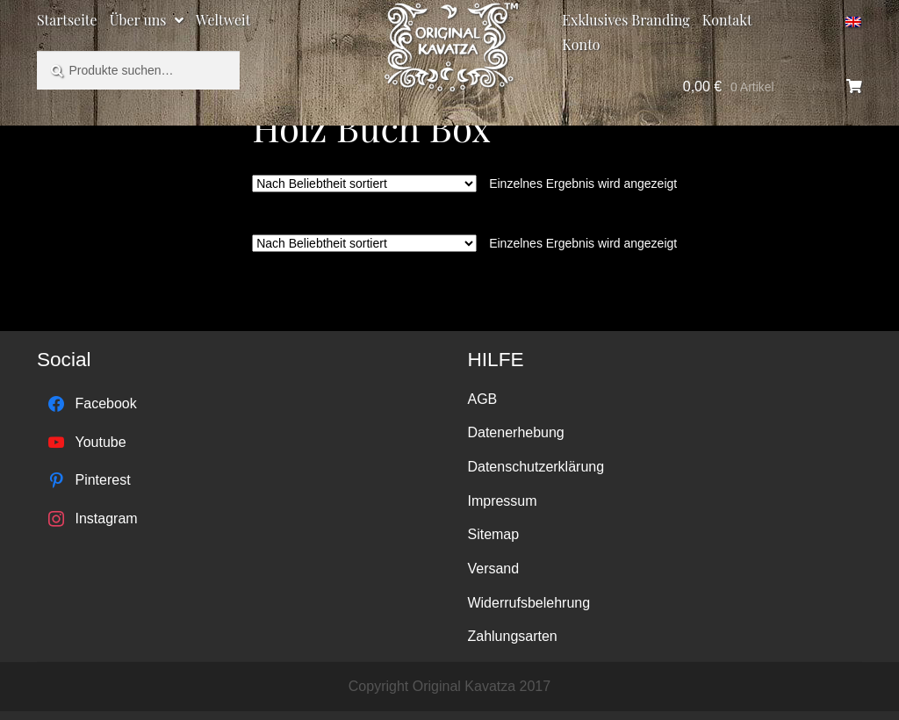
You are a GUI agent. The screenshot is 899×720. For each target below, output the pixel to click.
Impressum (501, 500)
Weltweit (223, 20)
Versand (493, 568)
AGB (482, 399)
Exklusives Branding (625, 20)
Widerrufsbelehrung (528, 602)
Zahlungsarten (512, 636)
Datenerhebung (515, 432)
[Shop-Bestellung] (364, 183)
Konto (581, 44)
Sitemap (493, 534)
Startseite (67, 20)
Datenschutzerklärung (535, 466)
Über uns (138, 20)
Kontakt (727, 20)
